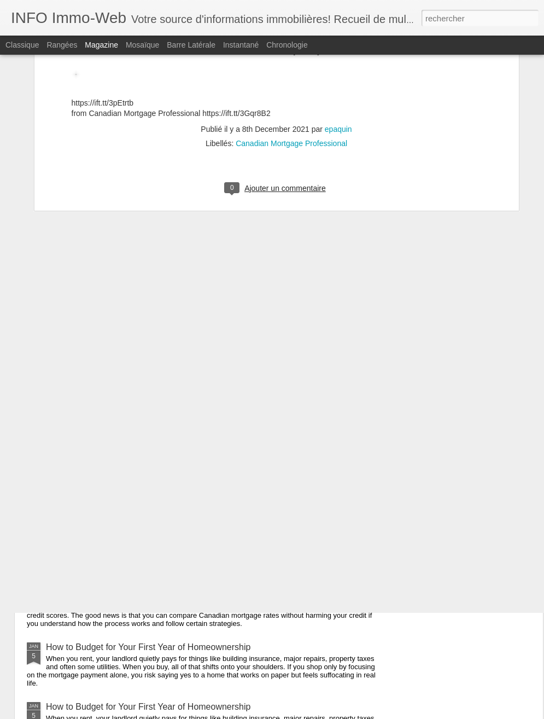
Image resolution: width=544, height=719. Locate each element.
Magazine (101, 44)
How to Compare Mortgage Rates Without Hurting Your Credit (165, 527)
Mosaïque (142, 44)
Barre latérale (191, 44)
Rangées (61, 44)
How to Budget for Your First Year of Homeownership (148, 647)
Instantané (241, 44)
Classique (22, 44)
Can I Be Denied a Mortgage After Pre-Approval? (141, 460)
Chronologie (287, 44)
